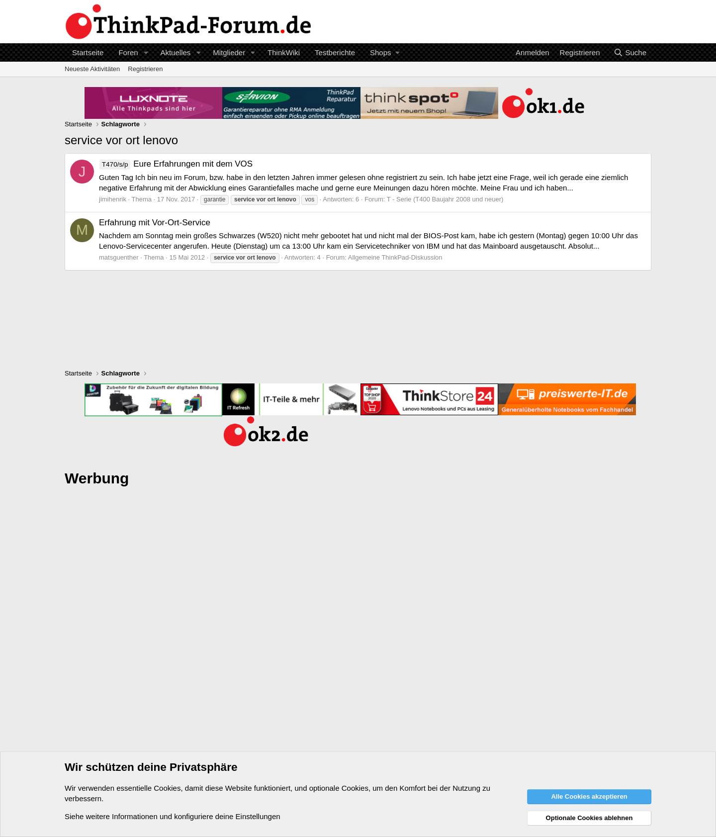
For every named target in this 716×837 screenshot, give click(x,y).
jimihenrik (112, 199)
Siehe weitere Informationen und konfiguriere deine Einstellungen (172, 816)
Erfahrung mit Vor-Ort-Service (154, 222)
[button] (146, 52)
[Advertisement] (358, 645)
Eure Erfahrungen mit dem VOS (176, 164)
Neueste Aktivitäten (92, 69)
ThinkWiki (284, 52)
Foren (128, 52)
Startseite (87, 52)
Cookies (167, 788)
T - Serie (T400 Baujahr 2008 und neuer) (445, 199)
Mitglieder (229, 52)
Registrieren (145, 69)
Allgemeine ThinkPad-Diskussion (395, 257)
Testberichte (335, 52)
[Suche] (630, 52)
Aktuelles (175, 52)
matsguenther (119, 257)
